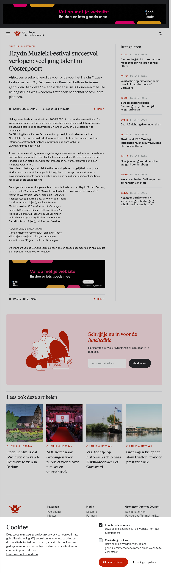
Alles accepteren (113, 562)
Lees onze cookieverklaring (22, 554)
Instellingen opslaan (144, 562)
